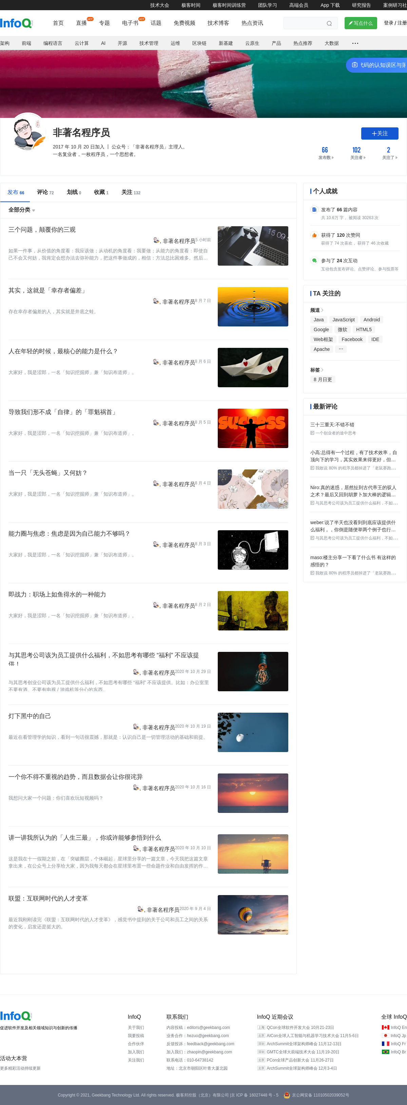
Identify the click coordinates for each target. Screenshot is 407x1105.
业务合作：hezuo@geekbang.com (198, 1035)
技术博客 (218, 23)
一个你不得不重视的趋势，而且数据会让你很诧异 (75, 776)
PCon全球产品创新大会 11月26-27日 (300, 1060)
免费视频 (184, 23)
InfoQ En (399, 1027)
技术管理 (148, 43)
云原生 (252, 43)
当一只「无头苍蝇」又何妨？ (48, 472)
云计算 (82, 43)
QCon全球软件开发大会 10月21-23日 (300, 1027)
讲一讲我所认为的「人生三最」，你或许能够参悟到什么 (84, 837)
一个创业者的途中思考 (333, 433)
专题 (104, 23)
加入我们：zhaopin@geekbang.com (199, 1052)
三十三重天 (322, 424)
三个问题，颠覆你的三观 (42, 229)
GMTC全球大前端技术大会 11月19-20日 (303, 1052)
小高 (315, 452)
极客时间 (190, 5)
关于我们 (136, 1027)
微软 (342, 329)
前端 (26, 43)
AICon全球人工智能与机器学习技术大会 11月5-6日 (312, 1035)
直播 (81, 23)
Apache (322, 349)
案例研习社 (395, 5)
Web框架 (323, 339)
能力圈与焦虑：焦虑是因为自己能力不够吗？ (69, 533)
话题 (156, 23)
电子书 (130, 23)
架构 (4, 43)
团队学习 (267, 5)
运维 (175, 43)
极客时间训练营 (229, 5)
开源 (122, 43)
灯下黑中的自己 (29, 716)
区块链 (199, 43)
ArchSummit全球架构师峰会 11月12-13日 (304, 1043)
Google (321, 329)
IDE (375, 339)
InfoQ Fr (398, 1043)
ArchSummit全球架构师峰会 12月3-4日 (302, 1068)
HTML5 (364, 329)
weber (316, 522)
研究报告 (361, 5)
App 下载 (330, 5)
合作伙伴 (136, 1043)
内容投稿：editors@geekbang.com (198, 1027)
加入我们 (136, 1052)
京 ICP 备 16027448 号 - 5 (254, 1095)
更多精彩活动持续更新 (20, 1068)
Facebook (352, 339)
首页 (58, 23)
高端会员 (298, 5)
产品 (276, 43)
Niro (314, 487)
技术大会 (159, 5)
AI (103, 43)
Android (372, 319)
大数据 (332, 43)
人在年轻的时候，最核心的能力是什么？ (63, 351)
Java (319, 319)
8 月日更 (323, 379)
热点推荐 (302, 43)
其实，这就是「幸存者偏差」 (48, 290)
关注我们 (136, 1060)
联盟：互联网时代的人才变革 (48, 898)
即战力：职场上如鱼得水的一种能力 (57, 594)
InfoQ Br (398, 1052)
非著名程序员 (179, 241)
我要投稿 (136, 1035)
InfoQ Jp (398, 1035)
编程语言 (52, 43)
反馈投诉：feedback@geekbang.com (200, 1043)
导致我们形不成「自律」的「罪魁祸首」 (63, 412)
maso (316, 557)
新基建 (226, 43)
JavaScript (344, 319)
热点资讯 (252, 23)
